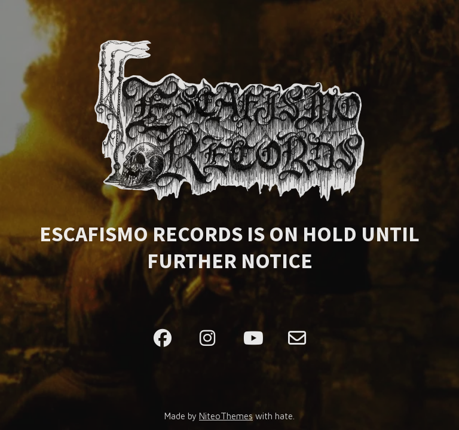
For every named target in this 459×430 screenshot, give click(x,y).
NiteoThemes (226, 416)
